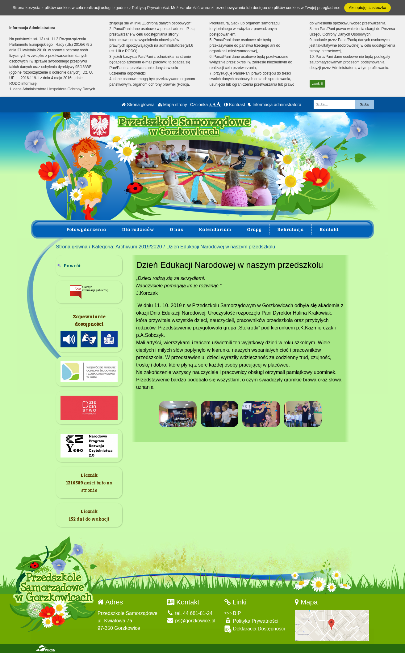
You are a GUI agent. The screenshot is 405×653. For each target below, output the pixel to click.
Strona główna (138, 104)
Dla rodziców (138, 229)
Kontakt (329, 229)
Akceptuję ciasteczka (367, 7)
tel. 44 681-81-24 (189, 613)
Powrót (72, 265)
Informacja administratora (274, 104)
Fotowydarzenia (86, 229)
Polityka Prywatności (251, 621)
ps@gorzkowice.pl (191, 620)
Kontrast (234, 104)
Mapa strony (172, 104)
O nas (176, 229)
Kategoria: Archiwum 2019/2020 (127, 246)
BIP (232, 613)
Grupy (254, 229)
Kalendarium (215, 229)
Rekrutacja (290, 229)
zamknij (317, 83)
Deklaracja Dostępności (254, 629)
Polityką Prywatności (150, 7)
